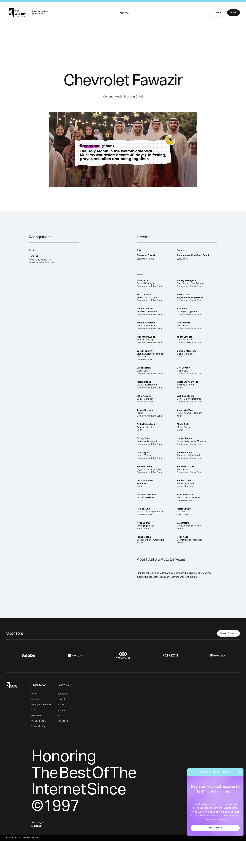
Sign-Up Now (215, 828)
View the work (143, 259)
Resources (36, 699)
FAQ (33, 710)
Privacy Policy (38, 726)
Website (181, 259)
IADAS (34, 694)
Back (217, 12)
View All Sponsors (228, 633)
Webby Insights (38, 721)
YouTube (62, 710)
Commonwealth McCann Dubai (123, 96)
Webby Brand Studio (41, 705)
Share (233, 12)
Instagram (63, 694)
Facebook (63, 721)
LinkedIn (62, 699)
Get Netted (36, 715)
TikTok (61, 705)
